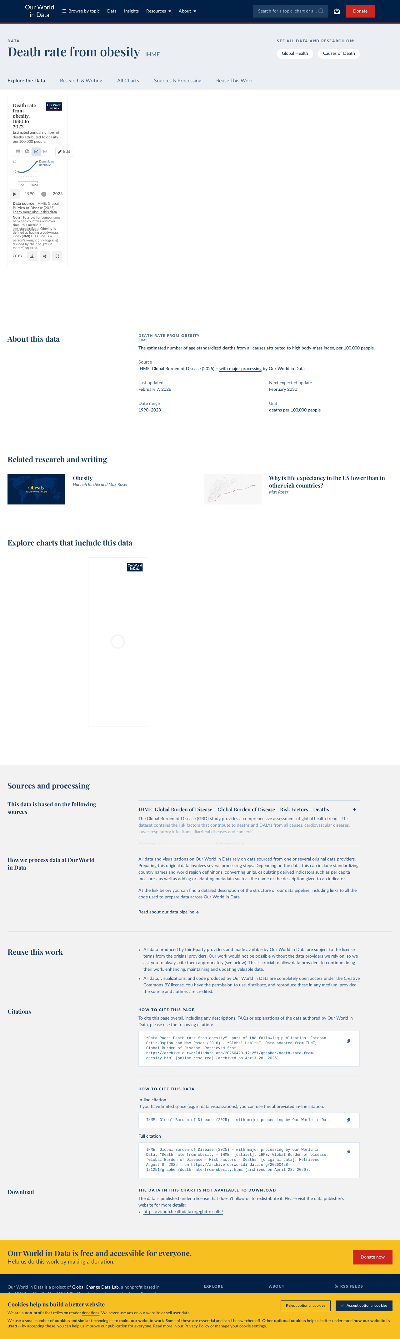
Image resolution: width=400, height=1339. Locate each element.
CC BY (285, 301)
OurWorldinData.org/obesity (254, 301)
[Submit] (320, 11)
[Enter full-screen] (286, 311)
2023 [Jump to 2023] (283, 289)
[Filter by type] (344, 177)
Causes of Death (339, 53)
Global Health (295, 53)
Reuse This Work (234, 80)
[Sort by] (338, 137)
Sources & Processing (177, 80)
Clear (380, 150)
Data (112, 11)
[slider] (47, 289)
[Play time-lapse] (18, 289)
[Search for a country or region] (344, 122)
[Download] (261, 311)
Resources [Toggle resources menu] (158, 11)
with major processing (240, 369)
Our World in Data (39, 11)
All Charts (128, 80)
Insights (131, 11)
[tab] (26, 129)
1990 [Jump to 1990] (33, 289)
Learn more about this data (136, 302)
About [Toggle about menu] (187, 11)
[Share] (273, 311)
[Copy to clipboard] (342, 1041)
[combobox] (290, 11)
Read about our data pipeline (168, 912)
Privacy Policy (196, 1327)
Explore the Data (26, 80)
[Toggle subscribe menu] (337, 11)
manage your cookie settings (240, 1327)
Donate (360, 11)
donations (90, 1313)
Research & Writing (81, 80)
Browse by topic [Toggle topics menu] (81, 11)
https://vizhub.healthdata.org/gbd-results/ (183, 1218)
